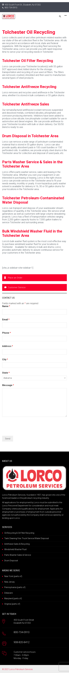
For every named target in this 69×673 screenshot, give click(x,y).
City (5, 359)
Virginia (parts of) (12, 604)
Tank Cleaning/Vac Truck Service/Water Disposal (26, 538)
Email (5, 319)
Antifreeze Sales (11, 544)
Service (27, 555)
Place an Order (13, 277)
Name (6, 306)
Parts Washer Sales (13, 555)
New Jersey (9, 582)
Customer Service (15, 287)
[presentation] (24, 426)
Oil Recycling (10, 533)
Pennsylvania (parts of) (14, 587)
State (6, 372)
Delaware (8, 593)
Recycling (25, 544)
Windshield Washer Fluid (15, 549)
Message (8, 385)
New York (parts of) (13, 576)
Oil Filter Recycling (26, 533)
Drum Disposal (11, 560)
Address (7, 346)
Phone (6, 332)
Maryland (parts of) (13, 598)
